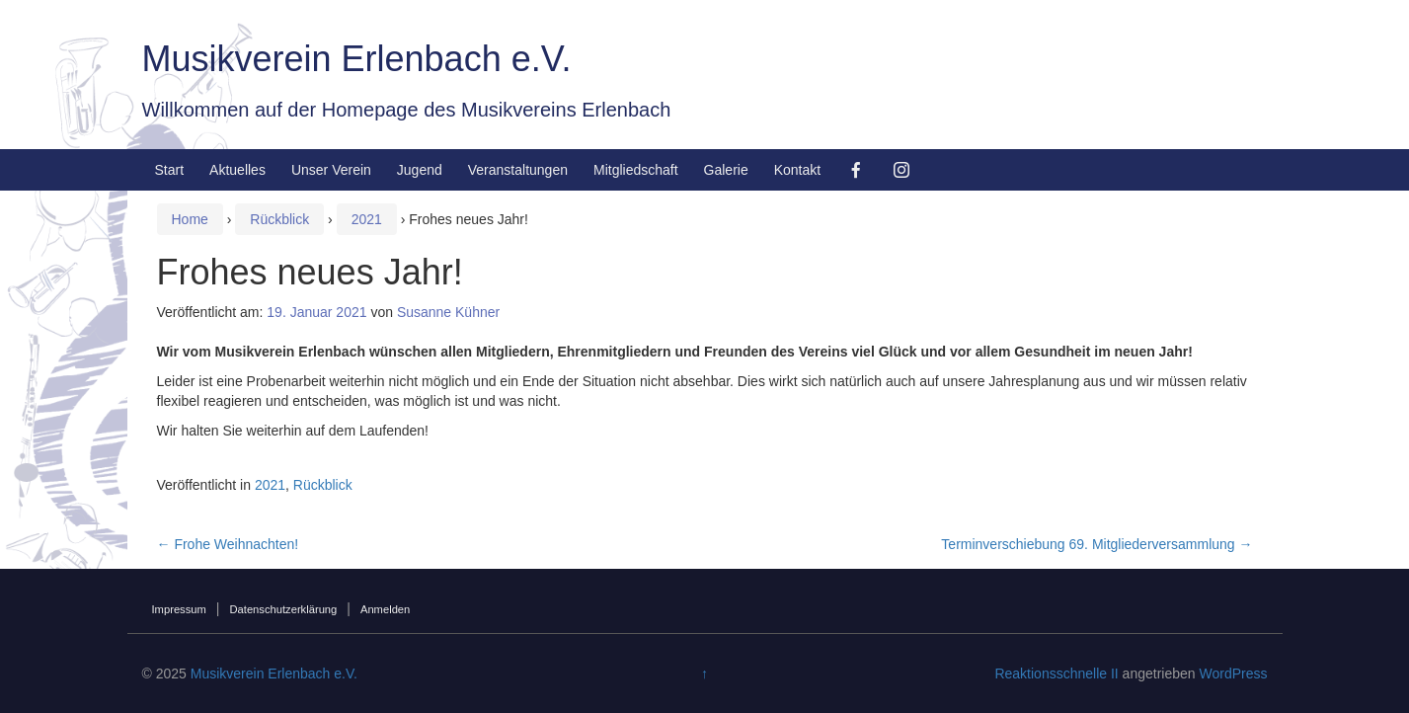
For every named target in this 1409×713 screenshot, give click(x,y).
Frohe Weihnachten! (228, 544)
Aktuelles (237, 170)
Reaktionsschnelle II (1056, 673)
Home (190, 219)
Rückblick (279, 219)
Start (170, 170)
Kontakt (797, 170)
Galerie (726, 170)
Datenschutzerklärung (283, 609)
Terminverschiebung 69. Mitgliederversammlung (1096, 544)
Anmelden (385, 609)
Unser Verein (331, 170)
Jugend (419, 170)
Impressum (179, 609)
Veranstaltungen (518, 170)
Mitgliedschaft (635, 170)
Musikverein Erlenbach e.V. (357, 59)
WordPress (1233, 673)
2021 (367, 219)
